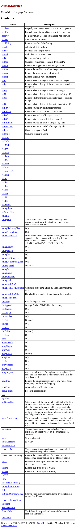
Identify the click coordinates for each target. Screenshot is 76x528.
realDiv (5, 149)
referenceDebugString (11, 500)
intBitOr (5, 115)
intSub (5, 51)
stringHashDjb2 (9, 284)
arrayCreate (7, 353)
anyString (6, 381)
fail (3, 490)
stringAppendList (9, 232)
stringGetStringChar (11, 258)
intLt (4, 80)
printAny (6, 387)
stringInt (5, 216)
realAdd (5, 137)
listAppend (6, 305)
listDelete (6, 331)
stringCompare (8, 276)
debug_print (7, 391)
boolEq (5, 39)
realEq (5, 186)
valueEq (5, 438)
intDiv (4, 58)
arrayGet (6, 350)
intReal (5, 130)
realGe (5, 193)
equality (5, 398)
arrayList (6, 357)
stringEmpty (7, 250)
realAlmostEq (8, 171)
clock (4, 461)
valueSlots (6, 429)
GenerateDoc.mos (9, 525)
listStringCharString (11, 483)
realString (6, 204)
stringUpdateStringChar (12, 262)
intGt (4, 104)
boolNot (5, 36)
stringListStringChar (11, 228)
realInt (5, 201)
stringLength (7, 247)
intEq (4, 90)
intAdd (5, 47)
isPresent (6, 504)
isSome (5, 471)
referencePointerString (12, 455)
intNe (4, 94)
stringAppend (8, 265)
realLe (4, 182)
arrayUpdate (7, 365)
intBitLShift (7, 123)
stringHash (6, 280)
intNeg (5, 77)
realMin (5, 163)
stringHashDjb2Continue (13, 288)
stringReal (6, 219)
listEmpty (6, 335)
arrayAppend (7, 372)
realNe (5, 190)
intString (6, 134)
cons (4, 339)
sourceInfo (6, 517)
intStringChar (8, 212)
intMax (5, 65)
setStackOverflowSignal (12, 494)
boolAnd (6, 28)
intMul (5, 54)
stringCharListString (11, 486)
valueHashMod (8, 445)
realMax (5, 160)
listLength (6, 312)
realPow (5, 156)
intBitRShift (7, 126)
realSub (5, 141)
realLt (4, 178)
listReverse (7, 309)
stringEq (5, 269)
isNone (5, 468)
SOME (5, 479)
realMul (5, 145)
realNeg (5, 175)
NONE (5, 475)
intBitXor (6, 119)
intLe (4, 84)
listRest (5, 324)
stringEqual (7, 273)
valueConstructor (9, 418)
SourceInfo (7, 511)
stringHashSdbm (9, 298)
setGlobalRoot (8, 402)
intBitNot (6, 108)
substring (6, 301)
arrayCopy (6, 368)
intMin (5, 69)
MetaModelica (8, 507)
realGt (4, 197)
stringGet (6, 254)
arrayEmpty (7, 346)
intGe (4, 98)
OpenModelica (43, 523)
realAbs (5, 167)
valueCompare (8, 442)
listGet (5, 320)
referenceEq (7, 449)
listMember (7, 316)
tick (3, 394)
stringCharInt (8, 208)
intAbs (5, 73)
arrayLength (7, 342)
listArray (6, 361)
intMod (5, 62)
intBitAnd (6, 111)
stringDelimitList (9, 235)
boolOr (5, 32)
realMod (5, 152)
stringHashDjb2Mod (11, 294)
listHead (5, 327)
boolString (6, 43)
